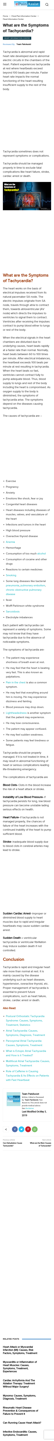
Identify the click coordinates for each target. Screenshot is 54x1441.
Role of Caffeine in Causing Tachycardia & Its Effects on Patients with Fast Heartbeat (27, 1075)
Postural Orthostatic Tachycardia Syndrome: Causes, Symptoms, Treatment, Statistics (25, 1020)
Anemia (10, 542)
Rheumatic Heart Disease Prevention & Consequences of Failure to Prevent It (20, 1410)
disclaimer (29, 1108)
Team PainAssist (23, 44)
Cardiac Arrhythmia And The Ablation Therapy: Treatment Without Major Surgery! (19, 1383)
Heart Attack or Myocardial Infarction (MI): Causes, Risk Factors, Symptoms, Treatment (20, 1350)
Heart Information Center (13, 19)
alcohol (41, 553)
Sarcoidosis (13, 611)
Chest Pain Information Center (23, 16)
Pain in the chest (15, 682)
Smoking (11, 575)
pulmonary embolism (32, 585)
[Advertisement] (27, 121)
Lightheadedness (16, 713)
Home (5, 16)
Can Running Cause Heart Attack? (22, 1423)
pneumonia (12, 585)
